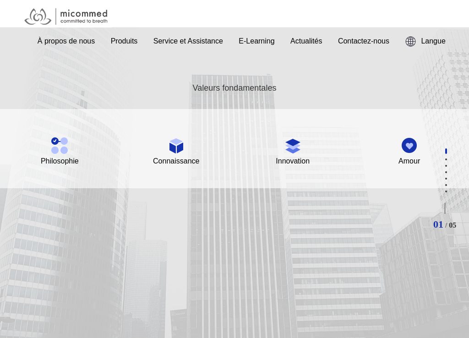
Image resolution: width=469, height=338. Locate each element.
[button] (446, 151)
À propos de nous (66, 41)
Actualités (306, 41)
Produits (124, 41)
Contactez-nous (363, 41)
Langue (425, 41)
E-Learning (256, 41)
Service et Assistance (188, 41)
